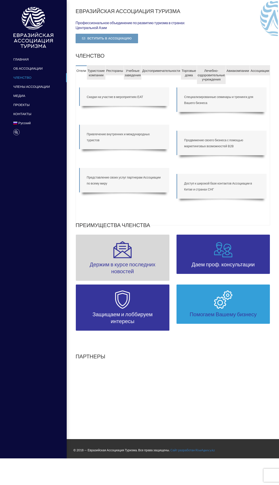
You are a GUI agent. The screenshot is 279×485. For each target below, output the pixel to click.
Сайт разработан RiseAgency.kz (192, 450)
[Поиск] (33, 132)
